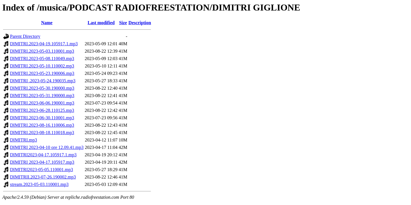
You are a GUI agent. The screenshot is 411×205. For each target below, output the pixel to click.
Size (123, 22)
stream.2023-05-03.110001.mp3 (39, 184)
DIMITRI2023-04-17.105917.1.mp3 (43, 154)
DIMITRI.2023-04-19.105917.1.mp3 (44, 43)
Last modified (101, 22)
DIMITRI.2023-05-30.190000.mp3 (42, 88)
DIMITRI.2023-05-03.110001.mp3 (42, 51)
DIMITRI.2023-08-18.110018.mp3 (42, 132)
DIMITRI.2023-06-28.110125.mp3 (42, 110)
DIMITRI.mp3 (23, 140)
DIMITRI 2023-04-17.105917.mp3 (42, 162)
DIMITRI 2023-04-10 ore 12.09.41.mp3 (47, 147)
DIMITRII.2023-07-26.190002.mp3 (43, 177)
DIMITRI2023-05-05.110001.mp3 (41, 169)
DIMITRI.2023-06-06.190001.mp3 (42, 103)
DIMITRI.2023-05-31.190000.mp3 (42, 95)
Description (139, 22)
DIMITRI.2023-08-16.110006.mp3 (42, 125)
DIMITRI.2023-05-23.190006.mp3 (42, 73)
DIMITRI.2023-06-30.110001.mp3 (42, 117)
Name (47, 22)
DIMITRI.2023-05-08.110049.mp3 (42, 58)
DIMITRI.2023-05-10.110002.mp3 (42, 65)
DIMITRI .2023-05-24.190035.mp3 (42, 80)
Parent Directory (25, 36)
